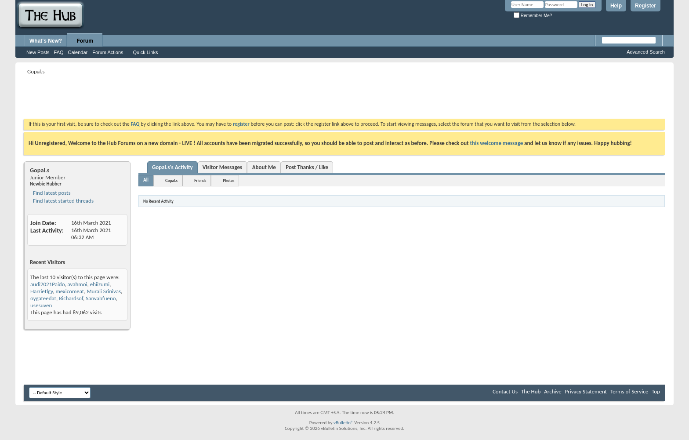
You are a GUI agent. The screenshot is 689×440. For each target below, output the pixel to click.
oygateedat (43, 298)
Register (645, 6)
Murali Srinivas (104, 291)
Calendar (78, 52)
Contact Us (505, 391)
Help (616, 6)
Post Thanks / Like (307, 167)
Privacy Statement (586, 391)
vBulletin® (343, 422)
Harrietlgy (41, 291)
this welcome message (496, 143)
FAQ (59, 52)
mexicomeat (69, 291)
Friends (200, 180)
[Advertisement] (184, 96)
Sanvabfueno (101, 298)
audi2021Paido (47, 284)
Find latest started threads (63, 200)
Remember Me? (533, 15)
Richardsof (71, 298)
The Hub (530, 391)
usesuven (41, 305)
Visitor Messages (223, 167)
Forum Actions (107, 52)
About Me (264, 167)
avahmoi (77, 284)
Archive (552, 391)
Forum (85, 41)
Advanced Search (646, 52)
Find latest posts (51, 192)
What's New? (45, 41)
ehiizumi (100, 284)
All (146, 180)
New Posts (38, 52)
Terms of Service (629, 391)
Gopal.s (171, 180)
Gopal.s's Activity (172, 167)
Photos (228, 180)
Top (656, 391)
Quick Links (145, 52)
